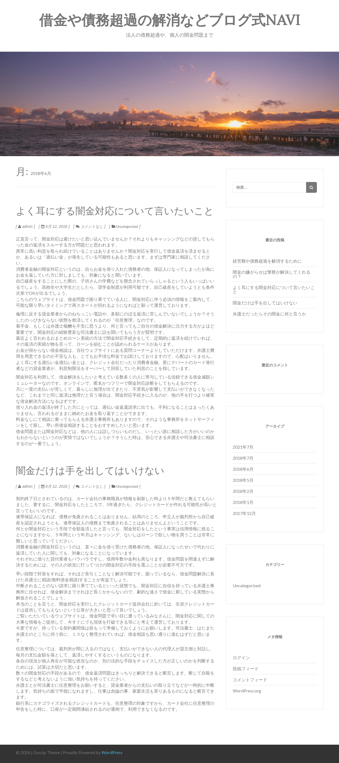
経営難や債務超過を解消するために (267, 260)
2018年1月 (243, 502)
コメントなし (89, 226)
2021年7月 (243, 446)
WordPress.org (247, 690)
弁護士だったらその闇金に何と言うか (269, 313)
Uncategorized (127, 226)
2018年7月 (243, 457)
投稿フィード (246, 668)
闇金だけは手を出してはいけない (265, 302)
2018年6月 (243, 469)
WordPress (111, 752)
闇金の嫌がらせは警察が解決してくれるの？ (271, 274)
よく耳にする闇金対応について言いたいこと (274, 289)
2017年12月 (244, 513)
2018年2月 (243, 491)
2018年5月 (243, 480)
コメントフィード (250, 679)
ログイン (241, 657)
